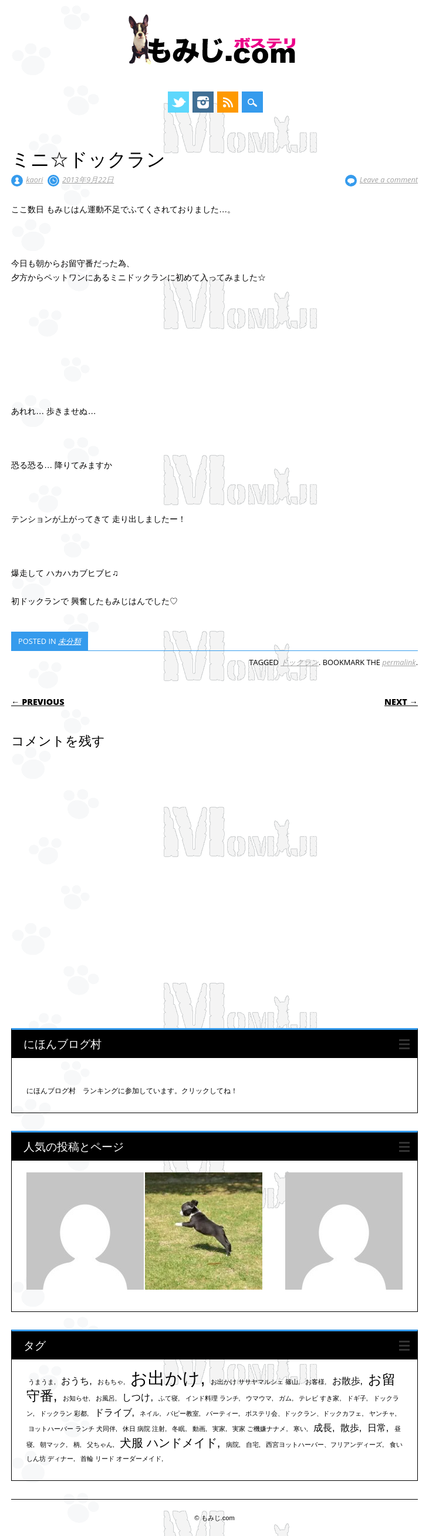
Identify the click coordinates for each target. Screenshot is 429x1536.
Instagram (203, 102)
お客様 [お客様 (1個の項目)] (315, 1381)
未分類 (69, 641)
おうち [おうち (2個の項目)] (75, 1380)
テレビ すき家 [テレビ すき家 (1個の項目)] (319, 1398)
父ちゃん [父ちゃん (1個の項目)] (100, 1444)
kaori (34, 179)
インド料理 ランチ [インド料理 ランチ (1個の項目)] (212, 1398)
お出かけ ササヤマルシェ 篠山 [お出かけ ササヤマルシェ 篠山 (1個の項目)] (254, 1381)
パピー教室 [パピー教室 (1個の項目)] (183, 1413)
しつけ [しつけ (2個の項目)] (136, 1397)
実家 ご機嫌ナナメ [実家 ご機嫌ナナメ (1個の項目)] (259, 1428)
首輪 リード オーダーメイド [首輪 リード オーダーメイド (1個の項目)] (120, 1458)
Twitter (178, 102)
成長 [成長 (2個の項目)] (322, 1427)
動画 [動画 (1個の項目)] (198, 1428)
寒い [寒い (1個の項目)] (299, 1428)
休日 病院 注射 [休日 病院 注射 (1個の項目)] (144, 1428)
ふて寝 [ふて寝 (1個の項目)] (168, 1398)
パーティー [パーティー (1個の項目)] (222, 1413)
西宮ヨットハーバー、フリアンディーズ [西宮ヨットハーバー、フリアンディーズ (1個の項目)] (324, 1444)
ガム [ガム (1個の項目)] (285, 1398)
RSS (227, 102)
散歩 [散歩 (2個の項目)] (349, 1427)
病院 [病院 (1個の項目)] (232, 1444)
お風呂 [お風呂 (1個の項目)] (105, 1398)
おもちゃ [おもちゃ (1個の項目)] (110, 1381)
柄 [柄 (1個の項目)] (76, 1444)
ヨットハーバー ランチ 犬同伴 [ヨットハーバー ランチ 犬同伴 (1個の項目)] (72, 1428)
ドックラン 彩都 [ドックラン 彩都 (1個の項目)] (63, 1413)
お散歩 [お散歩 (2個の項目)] (346, 1380)
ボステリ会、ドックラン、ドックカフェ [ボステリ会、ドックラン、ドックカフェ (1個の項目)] (303, 1413)
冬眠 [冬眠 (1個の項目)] (178, 1428)
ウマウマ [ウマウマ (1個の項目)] (259, 1398)
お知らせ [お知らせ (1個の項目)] (76, 1398)
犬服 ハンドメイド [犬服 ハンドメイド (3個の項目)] (168, 1442)
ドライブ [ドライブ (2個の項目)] (113, 1412)
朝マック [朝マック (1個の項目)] (53, 1444)
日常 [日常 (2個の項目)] (376, 1427)
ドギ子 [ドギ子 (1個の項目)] (356, 1398)
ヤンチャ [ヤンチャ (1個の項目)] (382, 1413)
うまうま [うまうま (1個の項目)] (41, 1381)
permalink (399, 662)
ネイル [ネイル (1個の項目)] (149, 1413)
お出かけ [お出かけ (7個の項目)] (165, 1378)
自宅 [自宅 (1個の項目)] (252, 1444)
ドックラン (300, 662)
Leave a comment (389, 179)
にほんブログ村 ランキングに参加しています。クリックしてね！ (132, 1091)
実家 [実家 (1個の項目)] (218, 1428)
